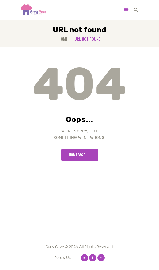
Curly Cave (55, 247)
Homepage (77, 154)
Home (63, 38)
